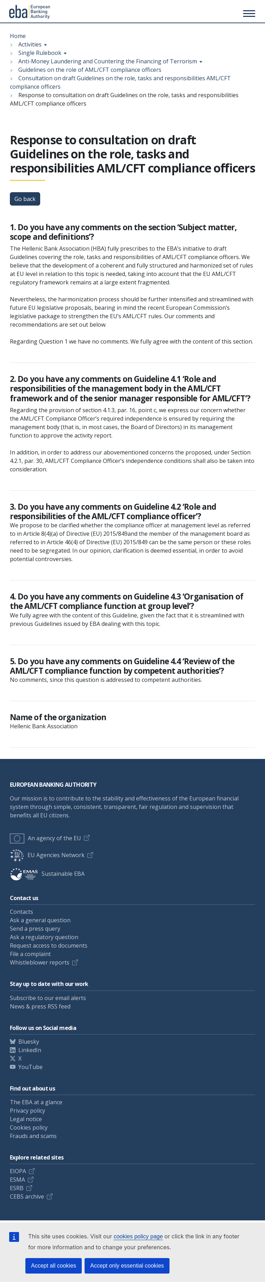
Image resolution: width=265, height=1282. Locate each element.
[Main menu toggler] (248, 13)
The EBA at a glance (36, 1102)
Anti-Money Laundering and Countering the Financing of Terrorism (107, 61)
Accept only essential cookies (127, 1266)
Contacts (21, 912)
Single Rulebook (39, 53)
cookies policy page (138, 1236)
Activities (30, 44)
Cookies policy (29, 1127)
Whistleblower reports (39, 962)
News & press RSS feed (40, 1006)
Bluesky (28, 1041)
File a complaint (30, 954)
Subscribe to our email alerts (48, 998)
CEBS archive (27, 1196)
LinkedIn (29, 1050)
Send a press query (35, 928)
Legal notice (26, 1119)
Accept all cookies (53, 1266)
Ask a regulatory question (44, 937)
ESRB (17, 1188)
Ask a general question (40, 920)
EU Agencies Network (47, 855)
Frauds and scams (33, 1136)
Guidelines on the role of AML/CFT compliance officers (89, 70)
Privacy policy (27, 1110)
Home (18, 36)
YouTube (30, 1067)
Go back (25, 199)
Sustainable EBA (47, 874)
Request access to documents (48, 945)
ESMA (17, 1179)
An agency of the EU (45, 838)
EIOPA (18, 1171)
